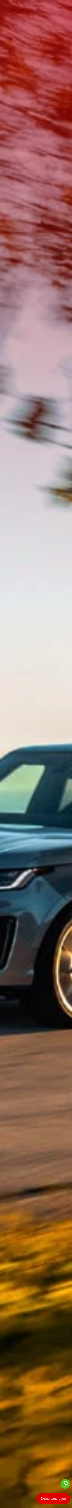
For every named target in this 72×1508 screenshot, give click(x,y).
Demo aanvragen (53, 1498)
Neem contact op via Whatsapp (65, 1484)
